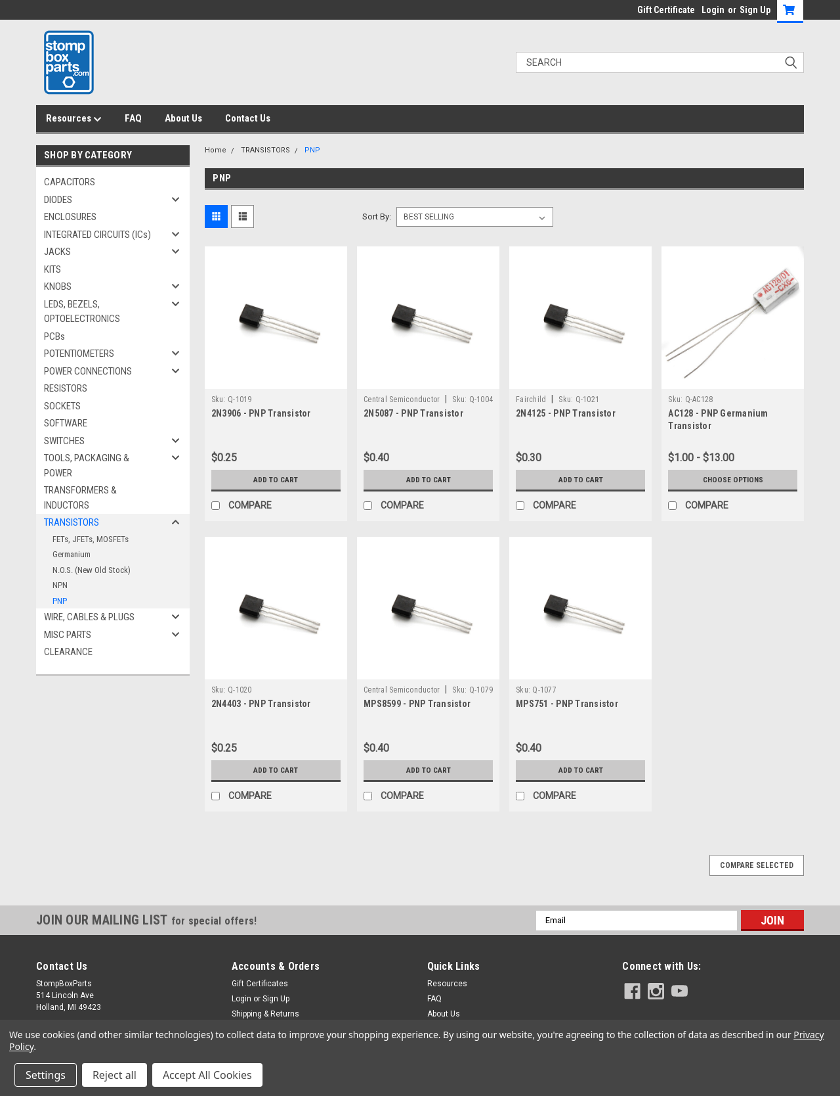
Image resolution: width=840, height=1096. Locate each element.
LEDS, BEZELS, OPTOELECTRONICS (82, 311)
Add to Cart (276, 479)
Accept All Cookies (207, 1075)
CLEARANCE (68, 652)
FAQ (133, 118)
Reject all (114, 1075)
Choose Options (733, 479)
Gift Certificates (260, 983)
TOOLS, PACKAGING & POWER (86, 465)
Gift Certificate (666, 10)
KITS (52, 269)
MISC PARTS (67, 635)
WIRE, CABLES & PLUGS (89, 617)
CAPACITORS (69, 182)
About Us (183, 118)
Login (713, 10)
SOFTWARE (65, 423)
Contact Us (247, 118)
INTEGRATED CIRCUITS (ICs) (97, 234)
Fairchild (531, 399)
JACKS (57, 252)
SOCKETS (62, 406)
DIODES (58, 200)
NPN (60, 585)
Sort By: (376, 216)
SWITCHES (64, 441)
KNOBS (58, 286)
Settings (46, 1075)
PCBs (54, 336)
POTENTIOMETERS (79, 353)
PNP (59, 601)
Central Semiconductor (402, 399)
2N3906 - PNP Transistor (261, 413)
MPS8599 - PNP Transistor (417, 703)
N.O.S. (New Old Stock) (91, 570)
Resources (74, 119)
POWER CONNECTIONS (88, 371)
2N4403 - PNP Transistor (261, 703)
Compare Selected (756, 865)
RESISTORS (65, 388)
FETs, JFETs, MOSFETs (90, 539)
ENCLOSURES (70, 217)
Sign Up (755, 10)
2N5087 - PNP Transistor (413, 413)
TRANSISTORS (71, 522)
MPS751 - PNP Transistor (567, 703)
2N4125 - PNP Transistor (566, 413)
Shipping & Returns (265, 1013)
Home (215, 150)
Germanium (71, 554)
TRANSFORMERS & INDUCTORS (80, 497)
